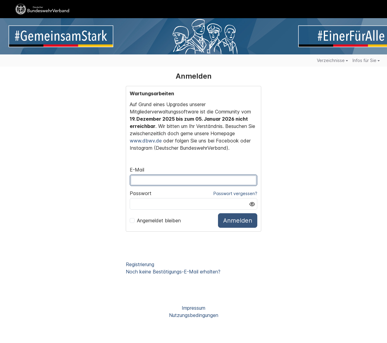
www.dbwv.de (146, 141)
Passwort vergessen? (235, 193)
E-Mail (137, 170)
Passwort (140, 193)
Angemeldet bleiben (155, 220)
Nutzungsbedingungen (193, 315)
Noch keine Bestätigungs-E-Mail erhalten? (173, 272)
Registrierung (140, 264)
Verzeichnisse (332, 60)
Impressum (193, 308)
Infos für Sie (366, 60)
